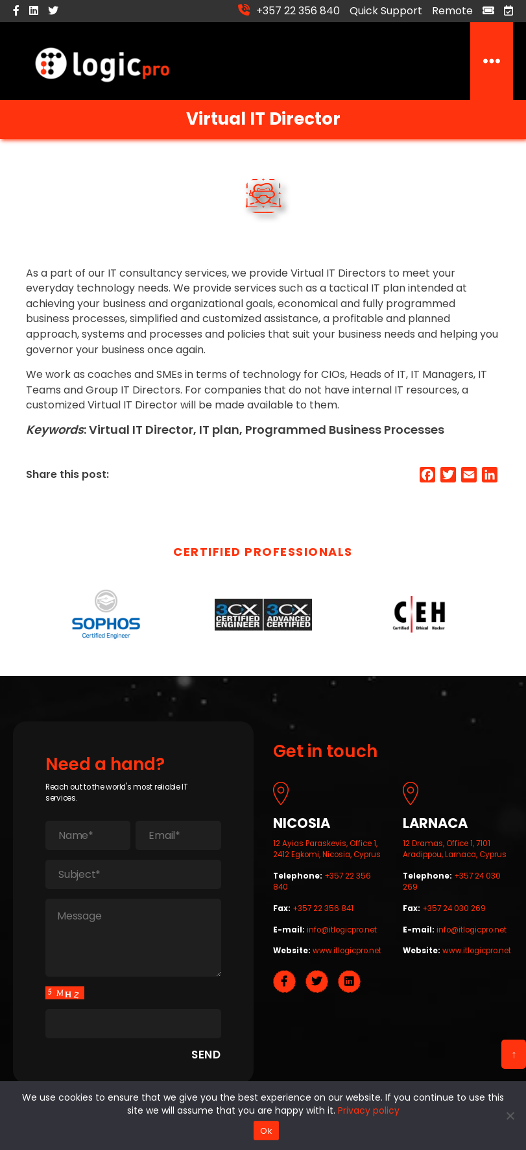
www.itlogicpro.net (347, 954)
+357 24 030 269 (454, 911)
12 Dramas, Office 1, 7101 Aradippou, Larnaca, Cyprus (455, 853)
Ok (266, 1131)
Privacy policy (369, 1110)
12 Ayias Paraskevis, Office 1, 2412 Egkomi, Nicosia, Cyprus (327, 853)
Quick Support (386, 10)
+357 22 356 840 (298, 10)
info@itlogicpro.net (342, 933)
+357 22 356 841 (323, 911)
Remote (452, 10)
